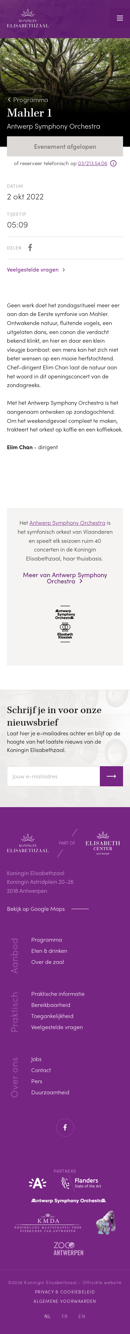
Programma (30, 99)
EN (82, 1316)
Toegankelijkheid (52, 1016)
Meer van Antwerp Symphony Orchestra (65, 578)
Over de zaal (47, 962)
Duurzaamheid (50, 1092)
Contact (41, 1070)
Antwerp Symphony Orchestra (67, 523)
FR (65, 1316)
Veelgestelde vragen (33, 269)
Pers (36, 1081)
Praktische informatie (58, 994)
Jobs (36, 1059)
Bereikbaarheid (50, 1005)
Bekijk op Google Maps (36, 909)
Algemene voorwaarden (65, 1301)
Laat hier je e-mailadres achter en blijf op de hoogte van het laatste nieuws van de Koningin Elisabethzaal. (63, 741)
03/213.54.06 (92, 163)
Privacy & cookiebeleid (65, 1292)
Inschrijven (111, 776)
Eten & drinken (49, 951)
